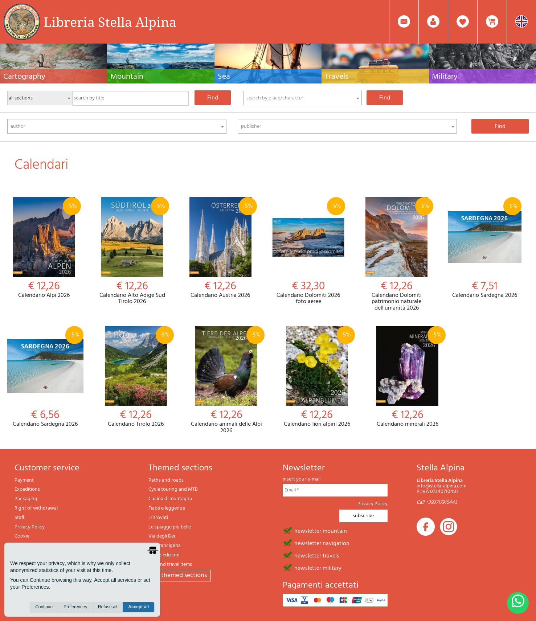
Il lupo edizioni (163, 555)
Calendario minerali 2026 (407, 377)
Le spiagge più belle (169, 527)
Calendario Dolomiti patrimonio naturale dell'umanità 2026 (396, 254)
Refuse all (107, 606)
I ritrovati (158, 518)
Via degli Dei (161, 536)
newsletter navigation (321, 543)
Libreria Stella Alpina (110, 21)
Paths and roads (166, 480)
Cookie (22, 536)
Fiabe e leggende (166, 508)
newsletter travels (316, 555)
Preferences (75, 606)
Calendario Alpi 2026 (44, 248)
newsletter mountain (320, 531)
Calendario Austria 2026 (220, 248)
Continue (44, 606)
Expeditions (27, 489)
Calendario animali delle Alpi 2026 (226, 380)
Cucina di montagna (170, 499)
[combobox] (302, 98)
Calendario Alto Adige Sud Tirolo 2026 (132, 251)
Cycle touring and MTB (173, 489)
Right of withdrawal (36, 508)
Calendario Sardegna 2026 (484, 248)
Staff (19, 518)
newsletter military (317, 568)
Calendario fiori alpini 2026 (317, 377)
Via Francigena (164, 545)
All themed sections (179, 575)
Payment (24, 480)
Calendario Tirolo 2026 (136, 377)
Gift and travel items (170, 564)
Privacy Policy (30, 527)
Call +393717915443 (437, 502)
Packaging (26, 499)
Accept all (138, 606)
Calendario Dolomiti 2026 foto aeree (308, 251)
